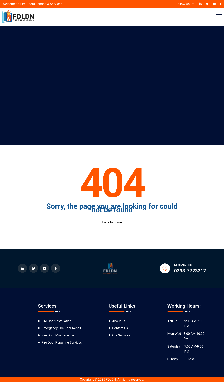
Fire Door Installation (56, 321)
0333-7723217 (190, 271)
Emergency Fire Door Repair (61, 328)
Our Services (121, 335)
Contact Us (120, 328)
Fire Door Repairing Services (62, 342)
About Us (118, 321)
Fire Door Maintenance (58, 335)
